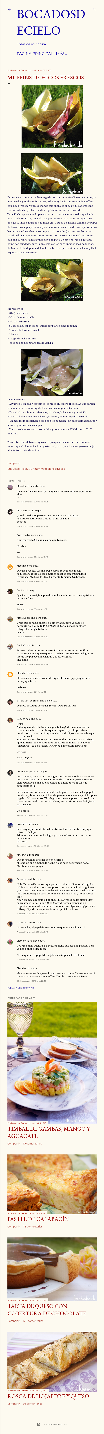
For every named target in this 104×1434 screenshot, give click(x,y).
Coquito (21, 719)
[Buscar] (95, 9)
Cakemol (21, 879)
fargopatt (22, 510)
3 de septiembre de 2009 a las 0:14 (32, 581)
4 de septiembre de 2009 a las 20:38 (33, 846)
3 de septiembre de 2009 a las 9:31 (32, 609)
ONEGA (21, 645)
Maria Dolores (24, 617)
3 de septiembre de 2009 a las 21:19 (32, 763)
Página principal (35, 53)
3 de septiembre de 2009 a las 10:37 (32, 636)
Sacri (19, 590)
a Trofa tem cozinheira (29, 700)
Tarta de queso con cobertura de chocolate (46, 1309)
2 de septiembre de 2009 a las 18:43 (32, 557)
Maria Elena (23, 486)
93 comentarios (32, 1403)
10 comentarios (32, 1143)
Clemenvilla (23, 940)
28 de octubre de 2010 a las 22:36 (31, 981)
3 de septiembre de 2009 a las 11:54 (32, 692)
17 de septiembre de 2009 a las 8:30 (32, 914)
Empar (20, 824)
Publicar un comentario (21, 988)
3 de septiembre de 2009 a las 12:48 (32, 710)
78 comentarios (32, 1226)
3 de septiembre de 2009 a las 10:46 (32, 664)
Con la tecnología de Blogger (52, 1424)
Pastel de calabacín (38, 1219)
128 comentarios (33, 1321)
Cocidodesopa (24, 771)
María (20, 565)
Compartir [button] (13, 463)
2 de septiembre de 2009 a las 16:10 (32, 526)
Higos (23, 468)
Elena (20, 673)
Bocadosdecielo (51, 22)
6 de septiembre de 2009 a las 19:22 (32, 870)
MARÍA (20, 854)
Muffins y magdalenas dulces (46, 468)
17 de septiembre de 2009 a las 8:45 (32, 932)
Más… (61, 53)
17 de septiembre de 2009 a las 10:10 (33, 959)
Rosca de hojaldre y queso (48, 1396)
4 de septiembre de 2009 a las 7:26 (32, 815)
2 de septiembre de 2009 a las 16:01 (32, 502)
